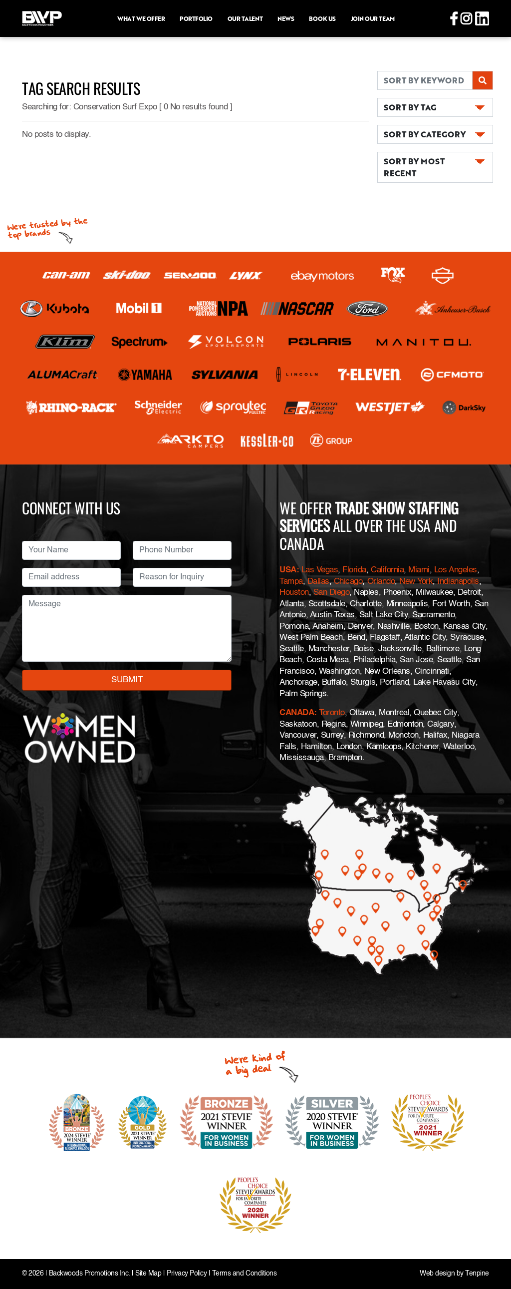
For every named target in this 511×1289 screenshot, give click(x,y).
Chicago (348, 581)
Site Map (148, 1274)
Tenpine (477, 1274)
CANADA (296, 713)
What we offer (141, 18)
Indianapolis (458, 581)
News (285, 18)
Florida (354, 570)
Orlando (381, 581)
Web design (437, 1274)
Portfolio (196, 18)
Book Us (322, 18)
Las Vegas (319, 570)
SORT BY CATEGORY (425, 134)
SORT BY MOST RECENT (414, 167)
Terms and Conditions (244, 1274)
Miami (419, 570)
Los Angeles (455, 570)
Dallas (318, 581)
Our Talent (245, 18)
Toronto (332, 713)
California (387, 570)
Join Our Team (373, 18)
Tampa (291, 581)
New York (416, 581)
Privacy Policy (187, 1274)
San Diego (331, 592)
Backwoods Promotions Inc (88, 1274)
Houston (294, 592)
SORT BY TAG (410, 107)
